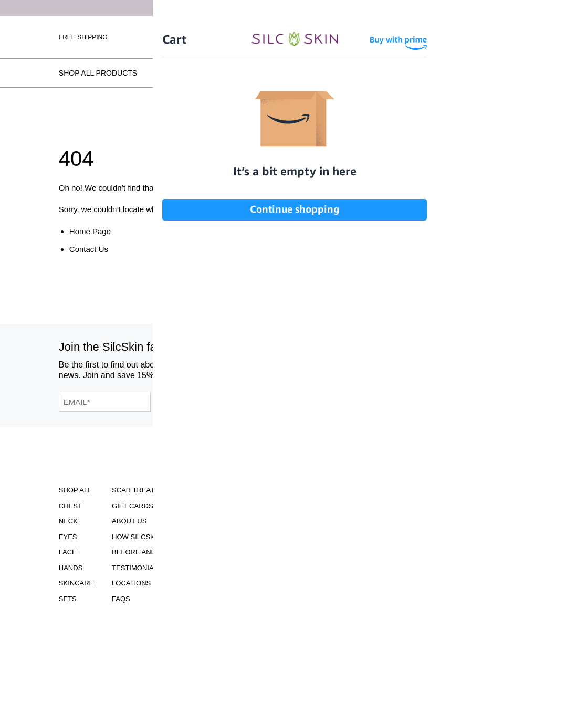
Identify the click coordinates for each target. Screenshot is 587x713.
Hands (71, 568)
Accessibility (217, 490)
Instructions (217, 521)
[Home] (294, 36)
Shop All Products (98, 73)
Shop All (75, 490)
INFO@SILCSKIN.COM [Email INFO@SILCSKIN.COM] (316, 582)
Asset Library (218, 552)
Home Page (90, 231)
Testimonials (394, 73)
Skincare (76, 583)
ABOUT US (129, 521)
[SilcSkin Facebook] (383, 365)
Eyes (68, 537)
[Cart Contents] (467, 36)
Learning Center (224, 537)
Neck (68, 521)
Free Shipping (83, 37)
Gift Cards (132, 506)
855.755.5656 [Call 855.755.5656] (316, 572)
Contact (208, 609)
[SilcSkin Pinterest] (435, 365)
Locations (465, 73)
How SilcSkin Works (202, 73)
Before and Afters (305, 73)
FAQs (518, 73)
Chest (70, 506)
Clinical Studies (223, 506)
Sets (68, 599)
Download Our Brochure (315, 497)
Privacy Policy (220, 568)
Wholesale (508, 36)
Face (68, 552)
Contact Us (88, 249)
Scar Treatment (143, 490)
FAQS (121, 599)
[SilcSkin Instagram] (360, 365)
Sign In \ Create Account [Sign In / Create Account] (403, 36)
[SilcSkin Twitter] (462, 365)
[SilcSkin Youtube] (408, 365)
